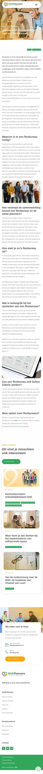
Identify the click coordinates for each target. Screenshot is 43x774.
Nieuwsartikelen (7, 726)
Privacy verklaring (7, 760)
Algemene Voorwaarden (8, 763)
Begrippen (6, 734)
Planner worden (7, 701)
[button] (36, 4)
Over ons (5, 705)
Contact (5, 709)
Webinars (5, 730)
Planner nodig (7, 697)
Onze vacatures (7, 713)
